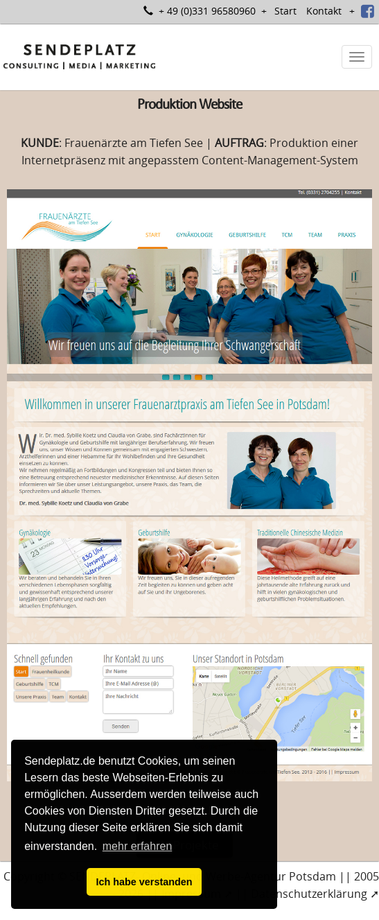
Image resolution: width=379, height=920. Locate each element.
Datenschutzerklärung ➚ (315, 893)
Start (285, 10)
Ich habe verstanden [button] (144, 881)
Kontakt (324, 10)
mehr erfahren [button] (138, 846)
